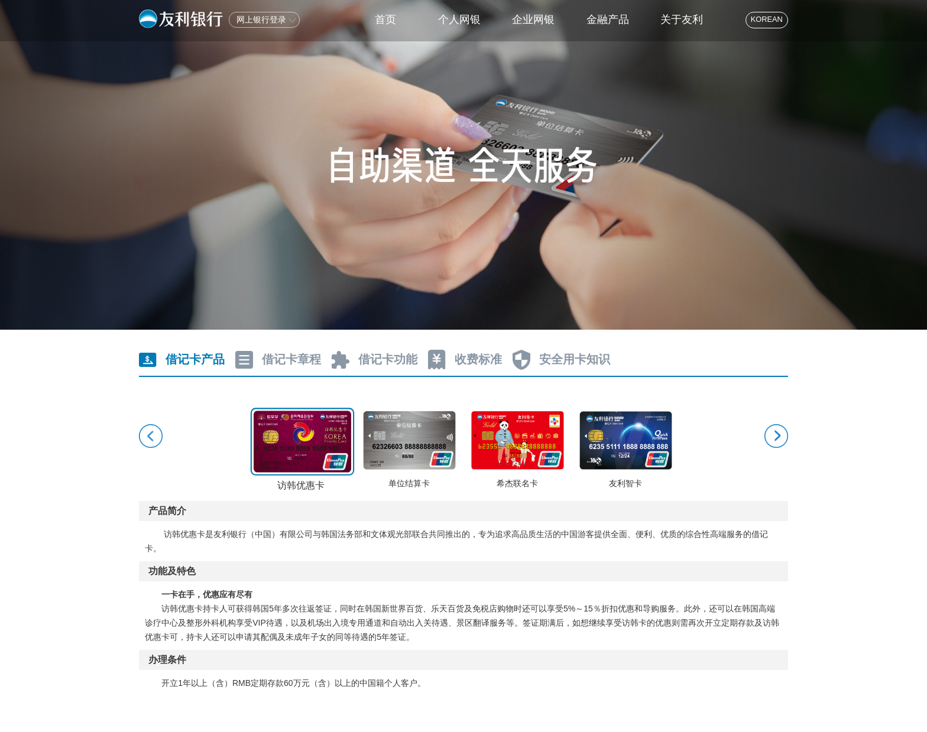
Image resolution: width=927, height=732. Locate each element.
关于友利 (681, 19)
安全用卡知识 (574, 359)
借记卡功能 (387, 359)
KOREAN (767, 19)
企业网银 (533, 19)
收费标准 (478, 359)
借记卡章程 (291, 359)
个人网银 (459, 19)
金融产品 (607, 19)
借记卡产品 (195, 359)
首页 (385, 19)
